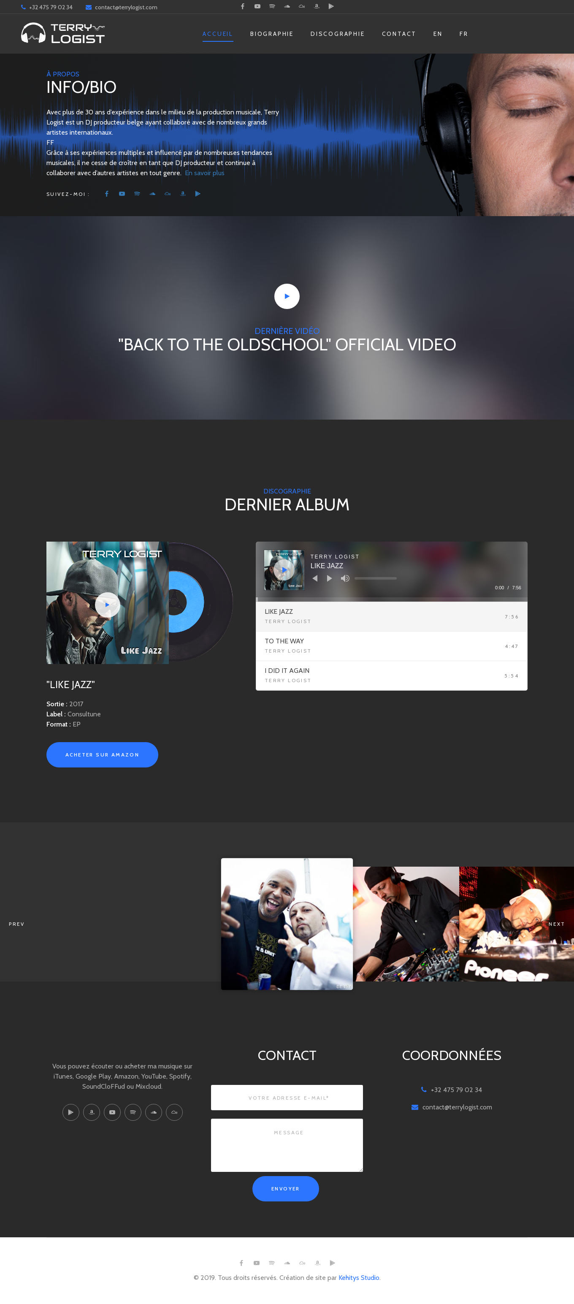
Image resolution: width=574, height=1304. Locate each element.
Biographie (272, 34)
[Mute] (345, 578)
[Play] (284, 570)
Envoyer (285, 1188)
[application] (392, 572)
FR (464, 34)
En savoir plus (205, 173)
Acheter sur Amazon (102, 754)
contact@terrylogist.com (126, 7)
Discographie (338, 34)
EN (438, 34)
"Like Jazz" (70, 684)
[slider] (376, 578)
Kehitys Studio (358, 1278)
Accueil (218, 34)
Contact (399, 34)
